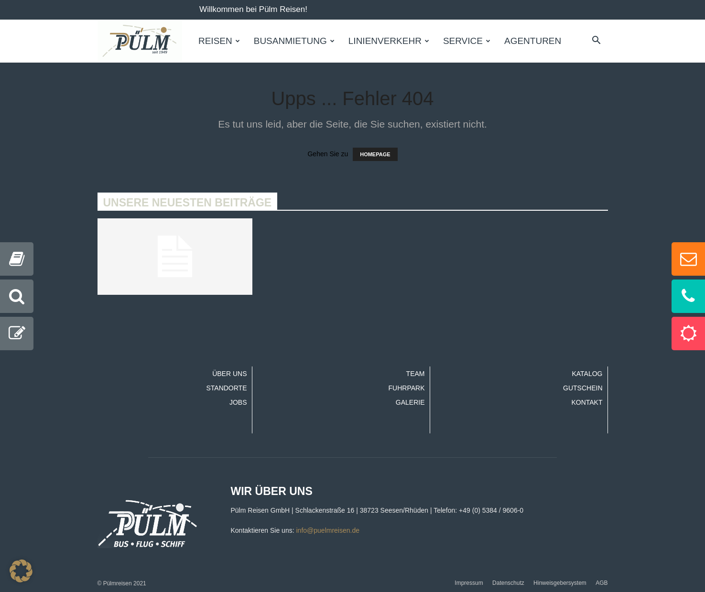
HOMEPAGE (375, 154)
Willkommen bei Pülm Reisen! (253, 9)
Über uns (229, 373)
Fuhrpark (407, 388)
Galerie (410, 402)
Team (415, 373)
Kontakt (586, 402)
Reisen (219, 41)
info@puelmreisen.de (327, 530)
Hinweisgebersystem (559, 583)
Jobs (238, 402)
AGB (601, 583)
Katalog (587, 373)
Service (466, 41)
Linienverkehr (388, 41)
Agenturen (532, 41)
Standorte (226, 388)
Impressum (469, 583)
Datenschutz (508, 583)
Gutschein (582, 388)
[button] (596, 41)
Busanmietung (294, 41)
